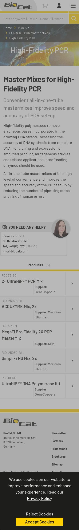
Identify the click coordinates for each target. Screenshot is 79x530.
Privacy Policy (39, 498)
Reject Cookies (39, 513)
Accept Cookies (39, 521)
